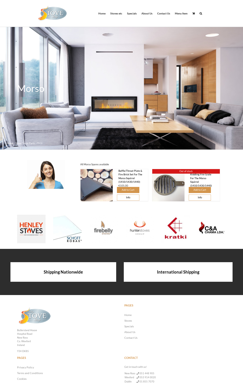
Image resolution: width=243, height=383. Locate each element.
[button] (201, 13)
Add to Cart (128, 189)
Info (128, 197)
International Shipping (178, 272)
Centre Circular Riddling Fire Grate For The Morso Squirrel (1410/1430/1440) (201, 178)
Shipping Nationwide (63, 272)
